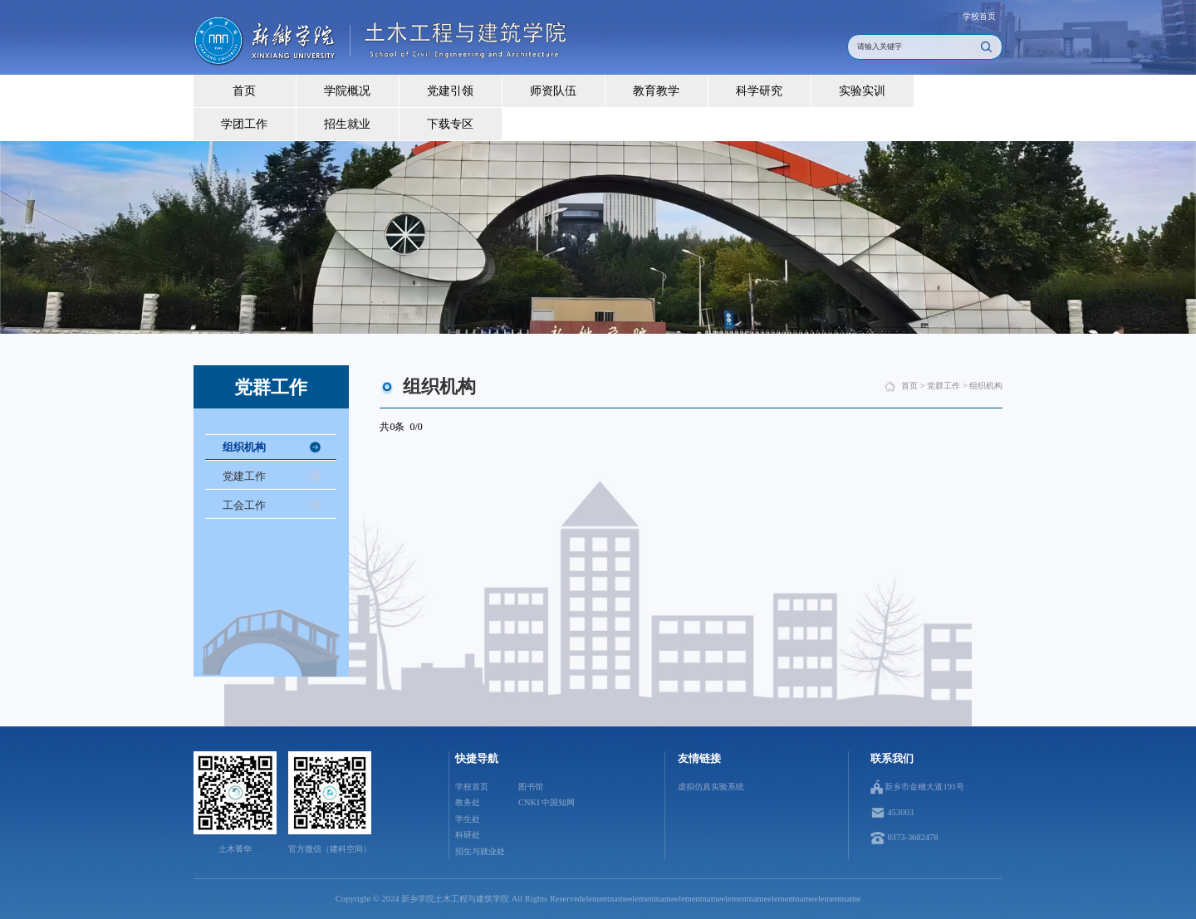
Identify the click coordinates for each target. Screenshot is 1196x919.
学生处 (467, 819)
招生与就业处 (480, 851)
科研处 (467, 834)
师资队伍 (553, 91)
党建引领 (450, 91)
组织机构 (244, 447)
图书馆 (530, 786)
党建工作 (244, 476)
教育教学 (656, 91)
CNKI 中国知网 (546, 802)
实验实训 (862, 91)
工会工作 (244, 505)
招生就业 (347, 124)
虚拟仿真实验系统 (711, 786)
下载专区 (450, 124)
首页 (244, 91)
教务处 (467, 802)
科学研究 (759, 91)
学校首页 (979, 16)
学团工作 (244, 124)
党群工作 (943, 385)
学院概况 (347, 91)
